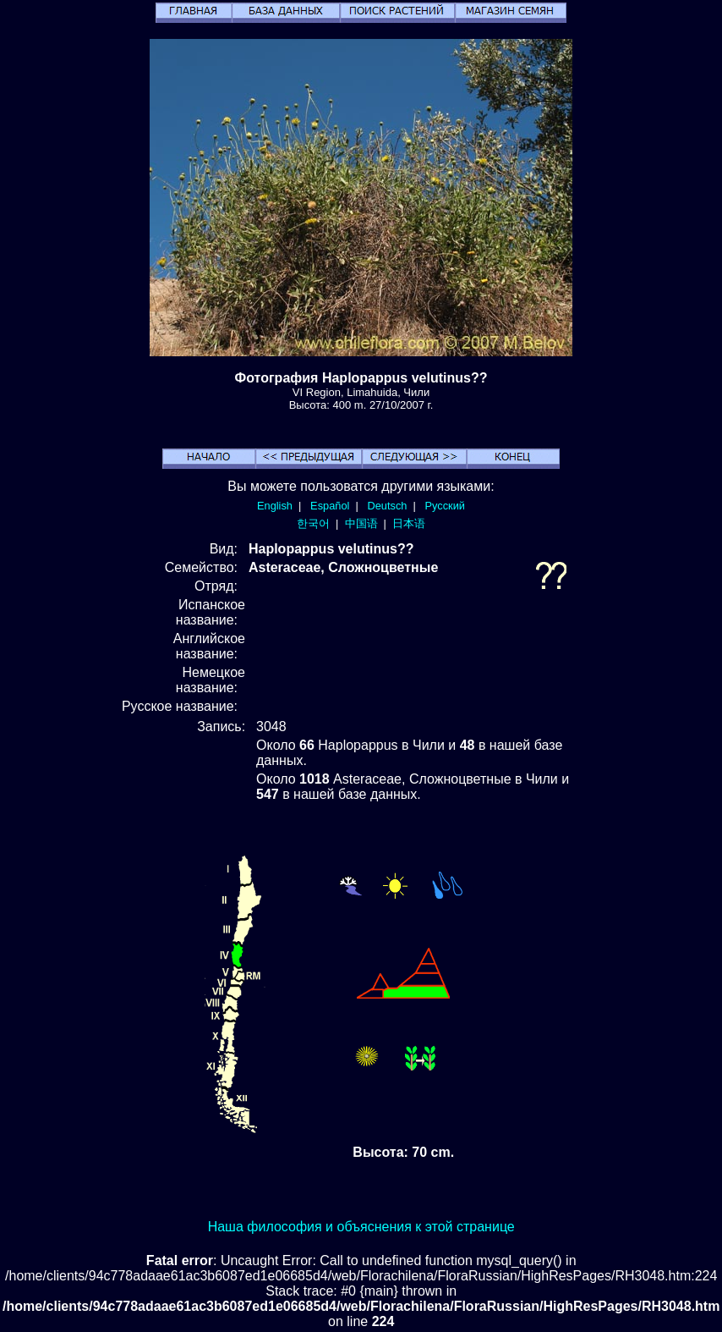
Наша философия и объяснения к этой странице (361, 1226)
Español (329, 505)
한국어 (313, 523)
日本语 (408, 523)
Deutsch (387, 505)
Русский (445, 505)
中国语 (361, 523)
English (275, 505)
